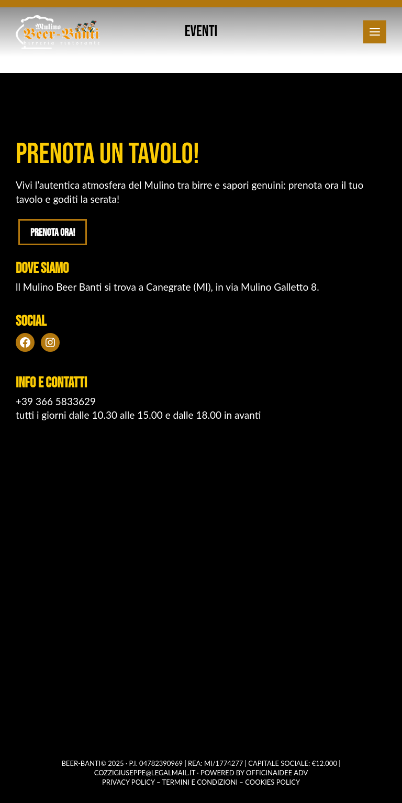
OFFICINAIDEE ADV (277, 772)
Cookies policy (272, 782)
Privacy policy (128, 782)
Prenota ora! (52, 232)
